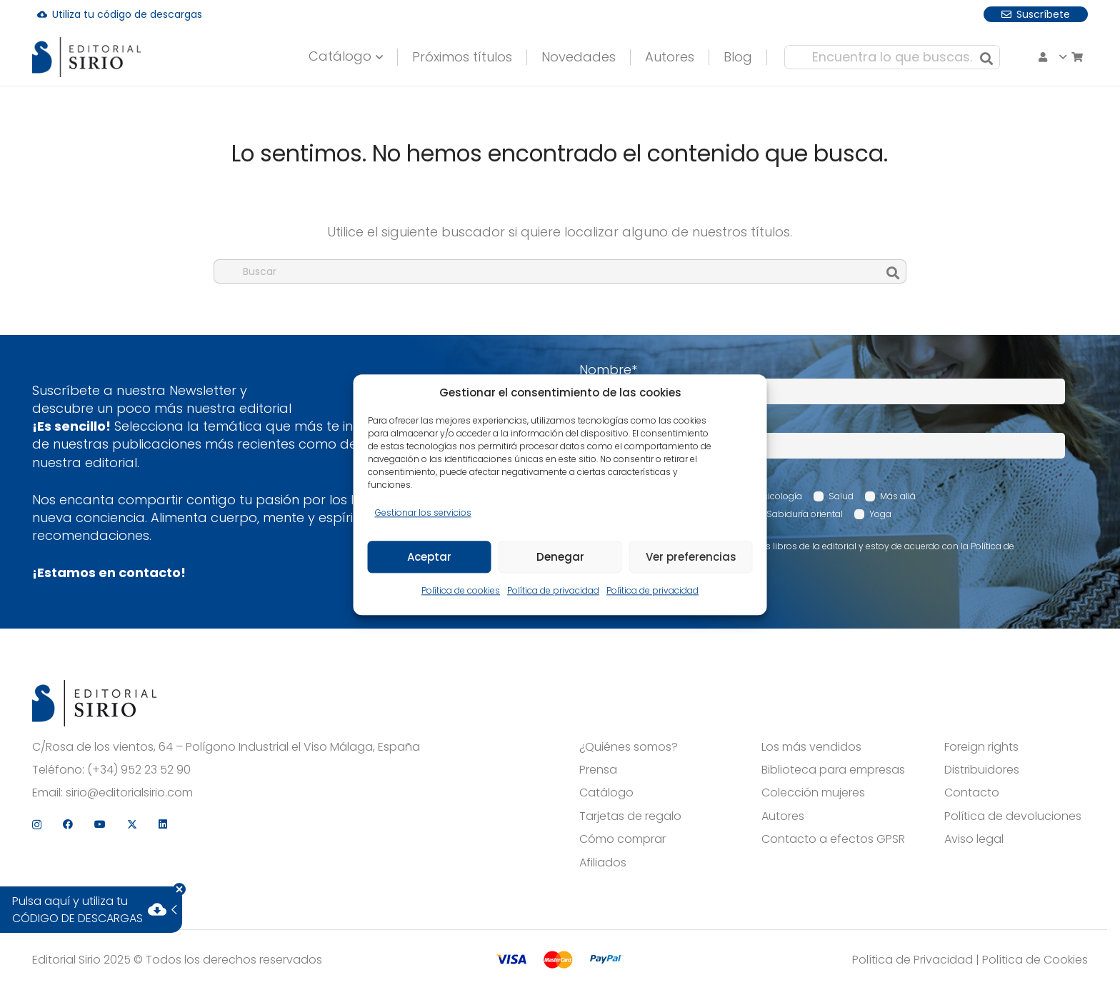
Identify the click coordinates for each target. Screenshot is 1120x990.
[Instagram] (957, 14)
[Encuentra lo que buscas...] (842, 57)
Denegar (560, 556)
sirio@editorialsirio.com (129, 793)
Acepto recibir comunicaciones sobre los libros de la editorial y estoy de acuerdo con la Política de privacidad (804, 552)
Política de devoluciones (1012, 816)
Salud (841, 496)
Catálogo (606, 793)
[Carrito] (980, 57)
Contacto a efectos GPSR (833, 839)
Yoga (880, 514)
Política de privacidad (553, 591)
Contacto (971, 793)
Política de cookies (460, 591)
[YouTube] (1020, 14)
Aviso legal (974, 839)
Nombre (608, 370)
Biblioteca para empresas (833, 770)
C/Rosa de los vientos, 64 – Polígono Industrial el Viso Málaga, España (226, 747)
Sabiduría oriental (804, 514)
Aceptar (429, 556)
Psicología (780, 496)
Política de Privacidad (912, 959)
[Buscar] (936, 57)
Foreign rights (981, 747)
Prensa (598, 770)
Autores (782, 816)
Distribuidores (981, 770)
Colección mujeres (813, 793)
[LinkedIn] (1083, 14)
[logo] (94, 57)
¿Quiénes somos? (628, 747)
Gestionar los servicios (423, 512)
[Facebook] (989, 14)
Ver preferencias (691, 556)
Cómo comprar (622, 839)
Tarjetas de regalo (630, 816)
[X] (1053, 14)
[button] (327, 57)
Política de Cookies (1035, 959)
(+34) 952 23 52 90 (139, 770)
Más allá (898, 496)
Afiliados (602, 863)
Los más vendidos (811, 747)
